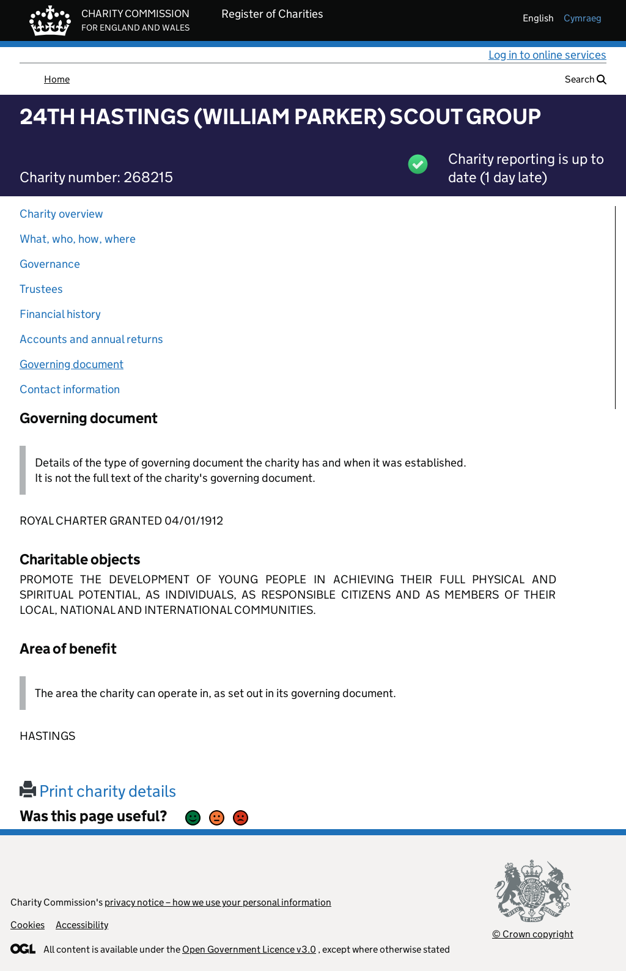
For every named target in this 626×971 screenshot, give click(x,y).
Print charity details (98, 791)
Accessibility (82, 925)
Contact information (70, 389)
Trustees (41, 289)
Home (57, 79)
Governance (50, 264)
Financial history (60, 314)
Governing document (71, 364)
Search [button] (585, 79)
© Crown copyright (532, 934)
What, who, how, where (78, 239)
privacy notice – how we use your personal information (218, 902)
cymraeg (583, 18)
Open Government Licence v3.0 (249, 949)
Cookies (27, 925)
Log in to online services (547, 55)
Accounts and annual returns (91, 339)
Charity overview (61, 214)
